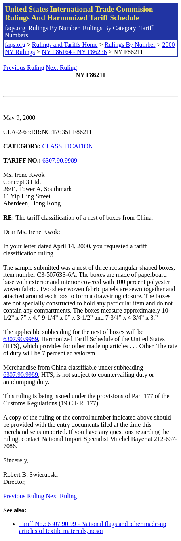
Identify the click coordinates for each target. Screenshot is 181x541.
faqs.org (15, 28)
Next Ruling (61, 67)
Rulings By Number (54, 28)
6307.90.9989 (59, 160)
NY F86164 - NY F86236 (74, 51)
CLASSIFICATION (67, 146)
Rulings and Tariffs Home (65, 44)
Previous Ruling (23, 67)
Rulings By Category (109, 28)
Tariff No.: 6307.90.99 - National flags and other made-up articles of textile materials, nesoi (92, 527)
